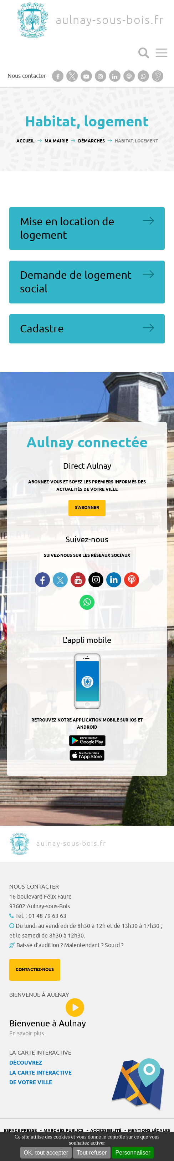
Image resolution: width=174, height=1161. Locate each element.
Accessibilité (105, 1131)
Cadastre (42, 329)
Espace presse (20, 1131)
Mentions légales (149, 1131)
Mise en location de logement (67, 228)
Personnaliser (133, 1153)
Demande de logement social (76, 282)
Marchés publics (63, 1131)
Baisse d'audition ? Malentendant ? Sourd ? (69, 945)
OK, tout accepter (46, 1153)
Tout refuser (92, 1153)
